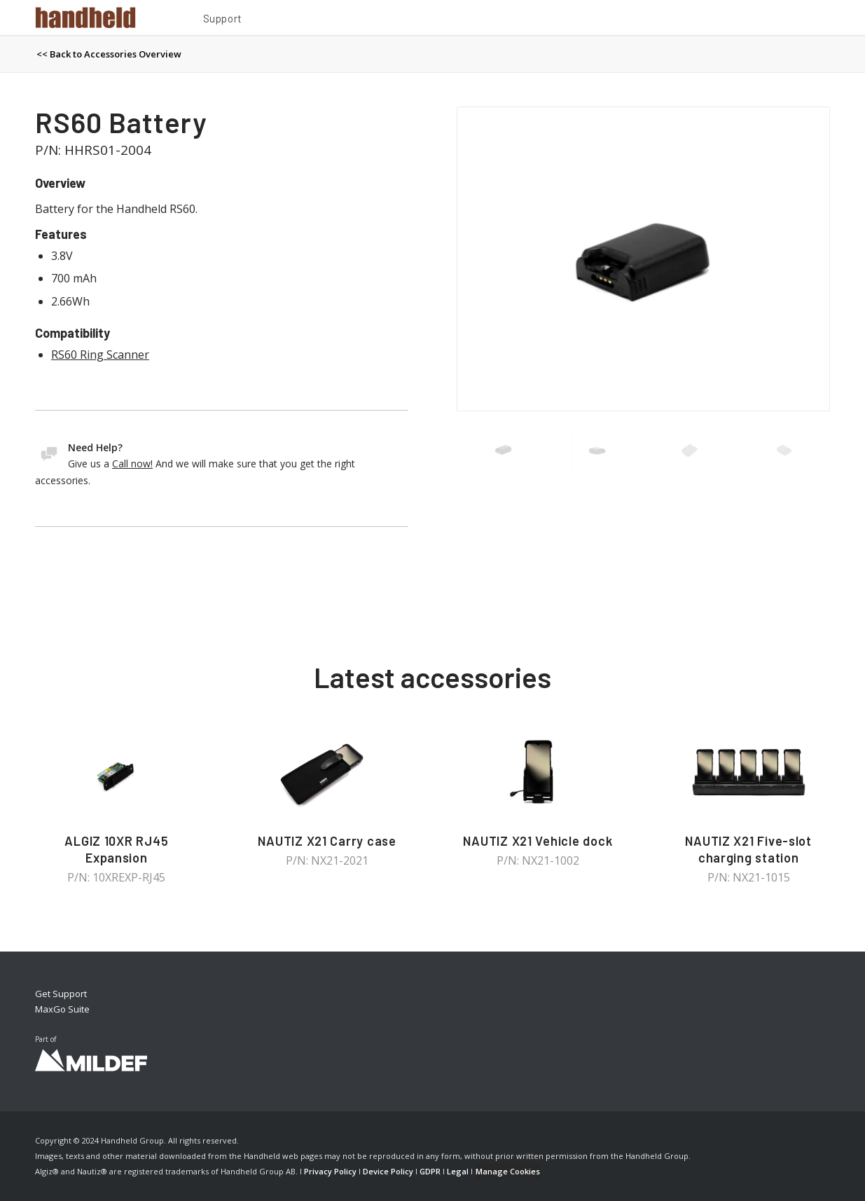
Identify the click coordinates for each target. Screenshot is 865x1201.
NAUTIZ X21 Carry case (327, 841)
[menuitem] (222, 20)
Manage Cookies (508, 1171)
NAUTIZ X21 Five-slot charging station (748, 849)
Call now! (132, 463)
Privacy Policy (330, 1171)
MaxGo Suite (62, 1009)
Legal (458, 1171)
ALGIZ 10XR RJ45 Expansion (116, 849)
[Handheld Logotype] (85, 17)
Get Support (61, 993)
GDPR (430, 1171)
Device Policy (388, 1171)
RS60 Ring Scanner (100, 354)
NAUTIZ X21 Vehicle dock (537, 841)
